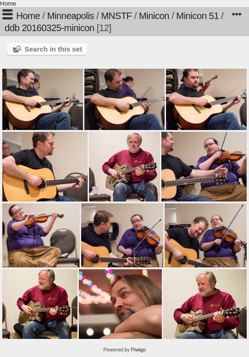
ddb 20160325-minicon (50, 28)
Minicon (154, 16)
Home (8, 3)
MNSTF (116, 16)
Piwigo (138, 349)
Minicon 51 (197, 16)
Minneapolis (70, 16)
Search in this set (53, 49)
